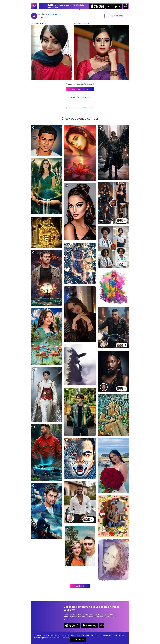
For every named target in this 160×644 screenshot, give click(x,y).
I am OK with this (78, 639)
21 (47, 17)
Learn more (65, 638)
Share (117, 16)
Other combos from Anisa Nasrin (80, 108)
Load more (80, 586)
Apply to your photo (80, 89)
